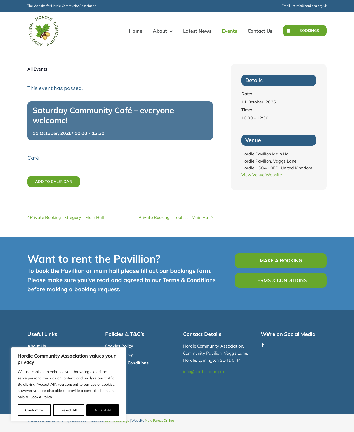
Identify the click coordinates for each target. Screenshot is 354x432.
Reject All (69, 410)
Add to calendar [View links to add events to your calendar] (53, 181)
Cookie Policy (41, 397)
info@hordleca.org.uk (311, 6)
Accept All (102, 410)
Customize (34, 410)
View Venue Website (261, 174)
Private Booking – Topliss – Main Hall (174, 217)
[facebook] (263, 345)
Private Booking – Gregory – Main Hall (67, 217)
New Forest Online (159, 420)
